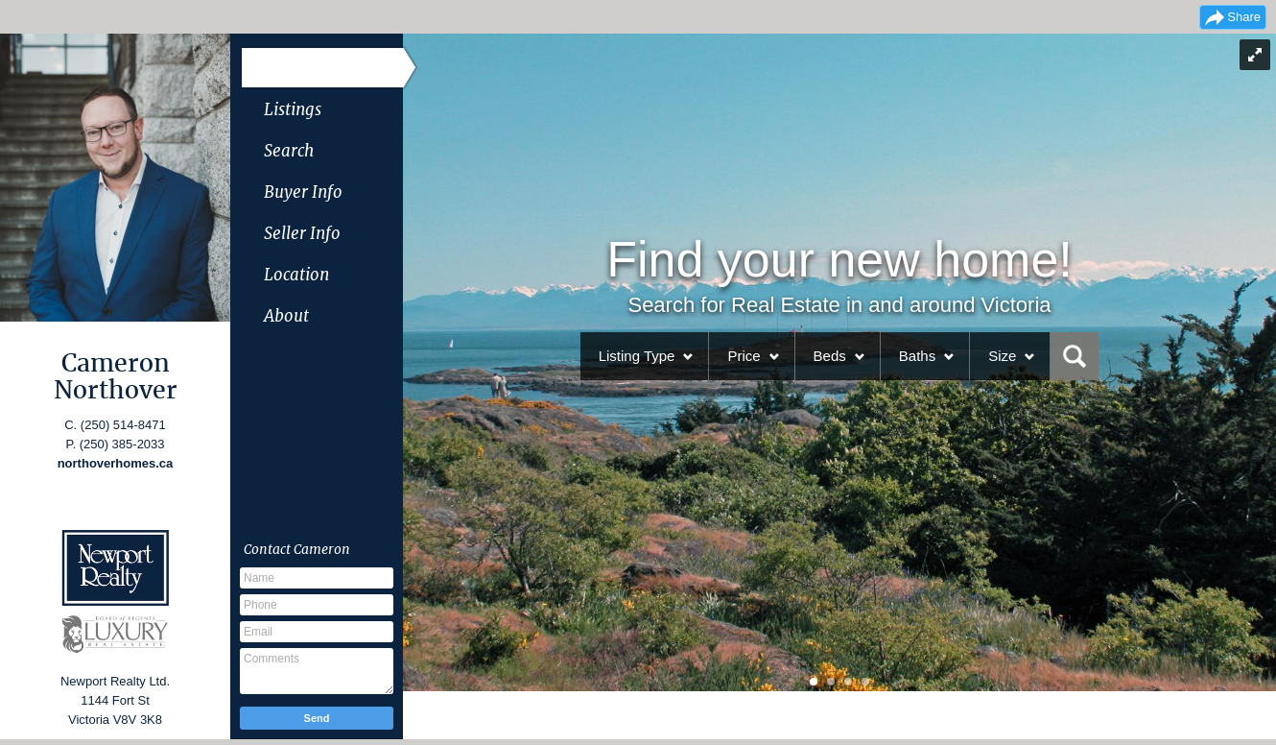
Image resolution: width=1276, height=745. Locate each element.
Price (743, 356)
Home (287, 68)
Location (296, 274)
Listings (292, 109)
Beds (830, 356)
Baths (917, 356)
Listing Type (637, 356)
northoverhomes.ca (116, 463)
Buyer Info (303, 192)
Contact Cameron (297, 549)
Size (1002, 356)
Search (289, 150)
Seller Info (302, 233)
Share (1244, 17)
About (286, 315)
